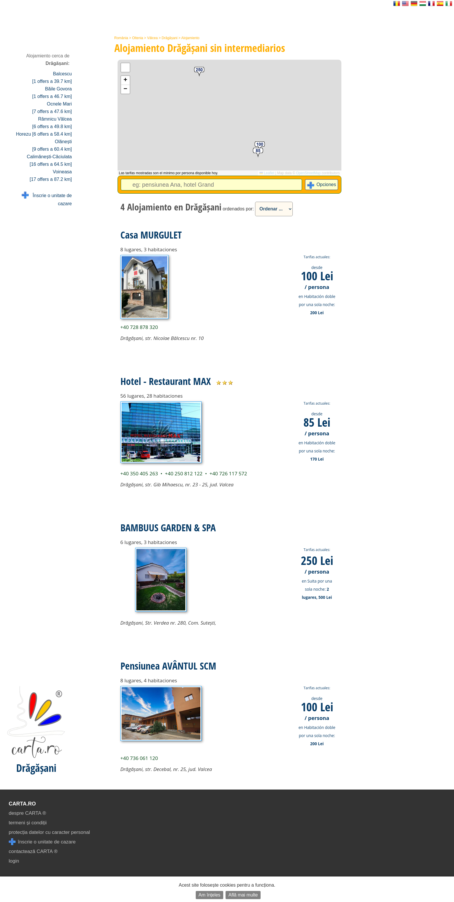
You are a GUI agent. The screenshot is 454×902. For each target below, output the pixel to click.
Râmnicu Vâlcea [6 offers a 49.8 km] (52, 123)
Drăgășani (169, 38)
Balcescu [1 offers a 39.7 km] (52, 77)
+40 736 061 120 (139, 758)
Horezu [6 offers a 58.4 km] (44, 134)
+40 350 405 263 (139, 473)
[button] (199, 72)
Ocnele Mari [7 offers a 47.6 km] (52, 107)
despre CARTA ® (27, 813)
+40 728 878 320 (139, 327)
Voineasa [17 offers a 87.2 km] (51, 175)
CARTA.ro (22, 804)
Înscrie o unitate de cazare (47, 199)
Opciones (326, 184)
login (14, 861)
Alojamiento (190, 38)
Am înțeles (210, 894)
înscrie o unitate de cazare (42, 842)
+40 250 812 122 (183, 473)
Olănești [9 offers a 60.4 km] (52, 145)
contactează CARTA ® (33, 851)
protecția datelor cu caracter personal (49, 832)
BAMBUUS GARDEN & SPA (168, 527)
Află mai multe (243, 894)
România (121, 38)
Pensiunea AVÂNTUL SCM (168, 665)
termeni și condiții (28, 822)
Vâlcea (152, 38)
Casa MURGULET (151, 234)
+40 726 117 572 (228, 473)
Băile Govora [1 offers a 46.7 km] (52, 92)
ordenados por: (238, 208)
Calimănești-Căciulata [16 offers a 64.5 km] (49, 160)
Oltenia (137, 38)
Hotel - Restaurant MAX (165, 381)
